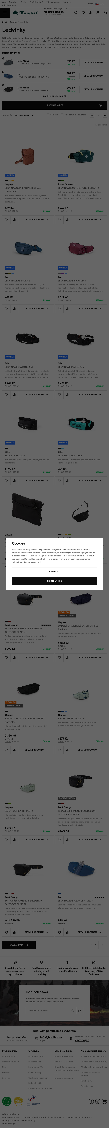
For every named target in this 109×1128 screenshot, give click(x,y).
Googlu (41, 556)
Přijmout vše (54, 581)
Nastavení (54, 571)
